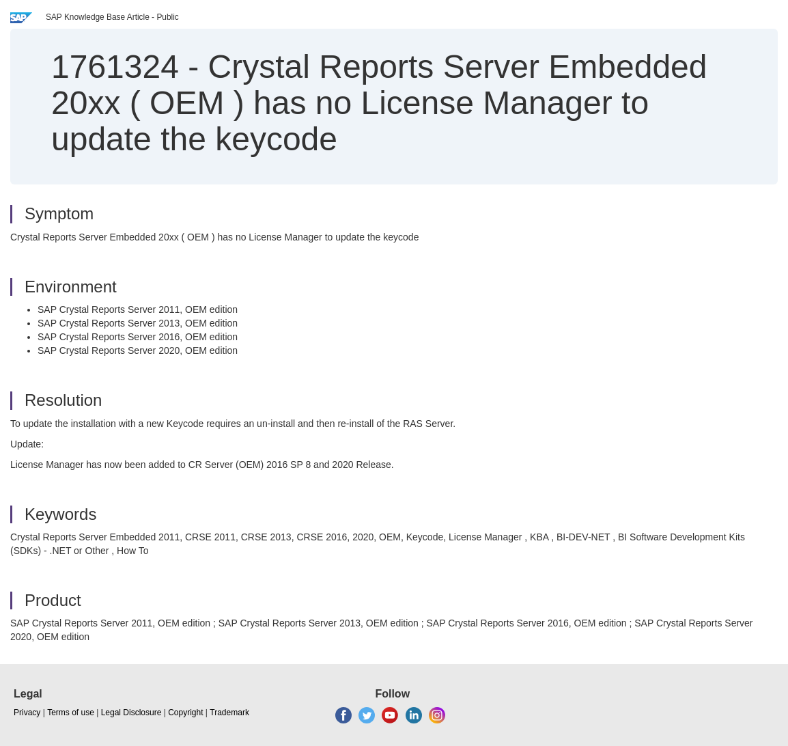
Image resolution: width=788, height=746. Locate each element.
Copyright (185, 712)
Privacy (27, 712)
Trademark (229, 712)
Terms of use (70, 712)
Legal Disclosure (131, 712)
